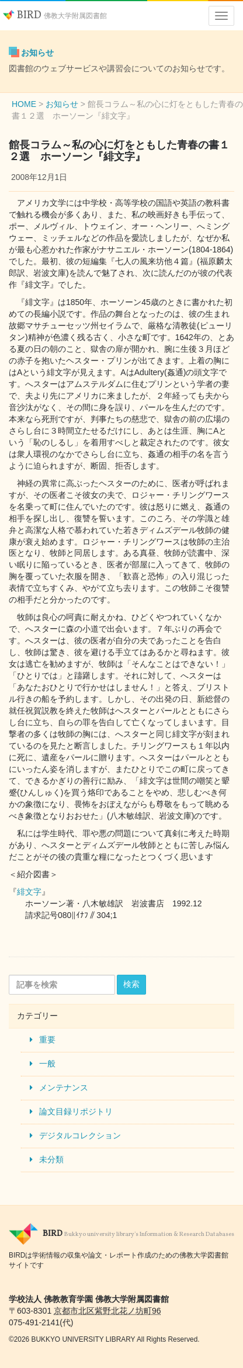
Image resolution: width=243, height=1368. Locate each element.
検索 (131, 984)
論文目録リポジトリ (76, 1111)
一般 (47, 1063)
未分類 (51, 1159)
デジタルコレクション (80, 1135)
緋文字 (29, 891)
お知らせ (37, 52)
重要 (47, 1039)
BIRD (55, 15)
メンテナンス (63, 1087)
